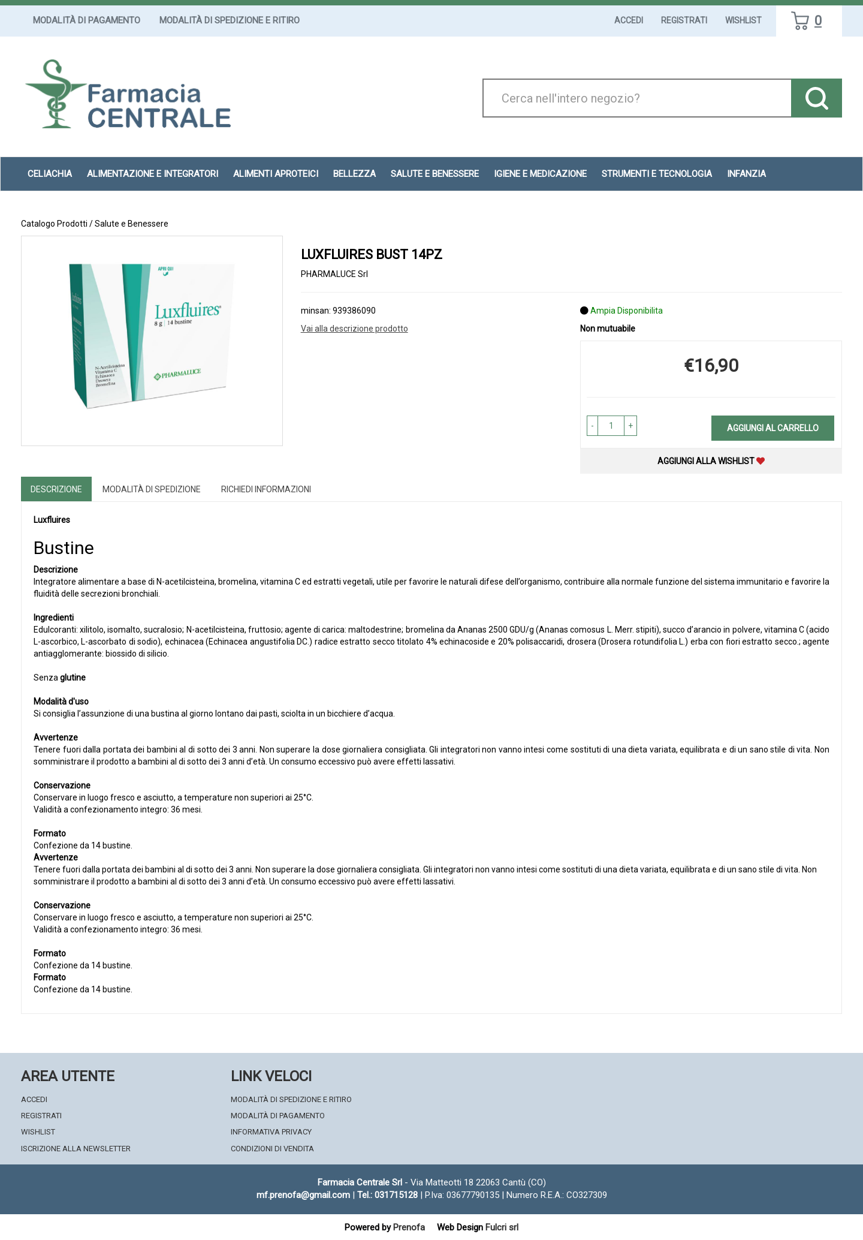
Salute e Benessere (435, 173)
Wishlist (743, 20)
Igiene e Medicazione (540, 173)
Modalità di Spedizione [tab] (151, 489)
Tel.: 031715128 (387, 1195)
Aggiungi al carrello (773, 428)
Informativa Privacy (271, 1131)
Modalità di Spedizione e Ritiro (229, 20)
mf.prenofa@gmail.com (303, 1195)
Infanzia (746, 173)
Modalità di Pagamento (86, 20)
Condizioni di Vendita (272, 1148)
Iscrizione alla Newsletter (76, 1148)
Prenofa (409, 1227)
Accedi (628, 20)
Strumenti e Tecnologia (657, 173)
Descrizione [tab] (56, 489)
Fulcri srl (501, 1227)
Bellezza (354, 173)
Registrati (684, 20)
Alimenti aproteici (275, 173)
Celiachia (50, 173)
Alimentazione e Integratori (152, 173)
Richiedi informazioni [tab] (266, 489)
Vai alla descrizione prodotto (354, 328)
